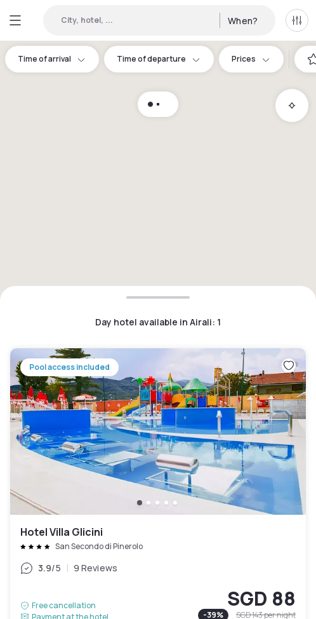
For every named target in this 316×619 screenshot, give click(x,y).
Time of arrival (52, 58)
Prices (251, 58)
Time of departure (159, 58)
